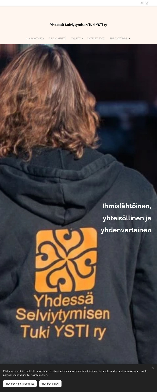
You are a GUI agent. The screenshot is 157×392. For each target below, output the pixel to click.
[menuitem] (34, 38)
